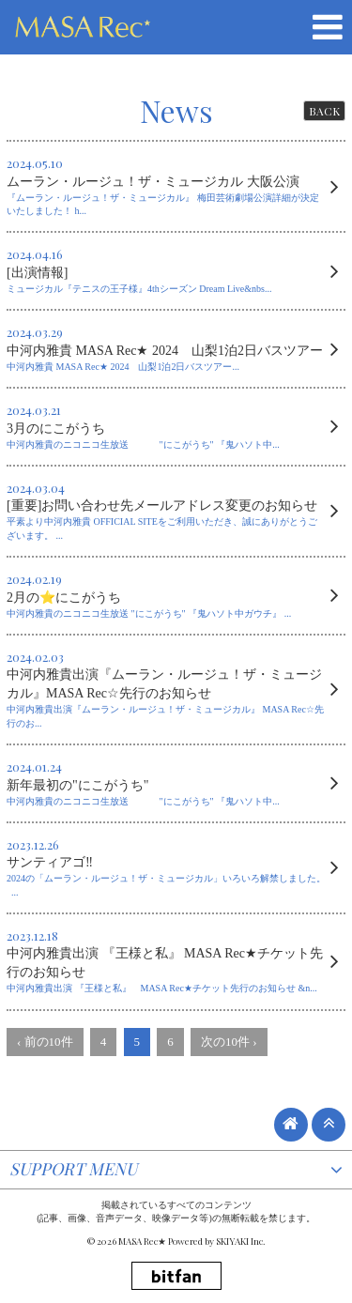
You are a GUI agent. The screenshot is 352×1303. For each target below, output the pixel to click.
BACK (324, 110)
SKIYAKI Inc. (241, 1241)
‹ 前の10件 (45, 1042)
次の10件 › (229, 1042)
